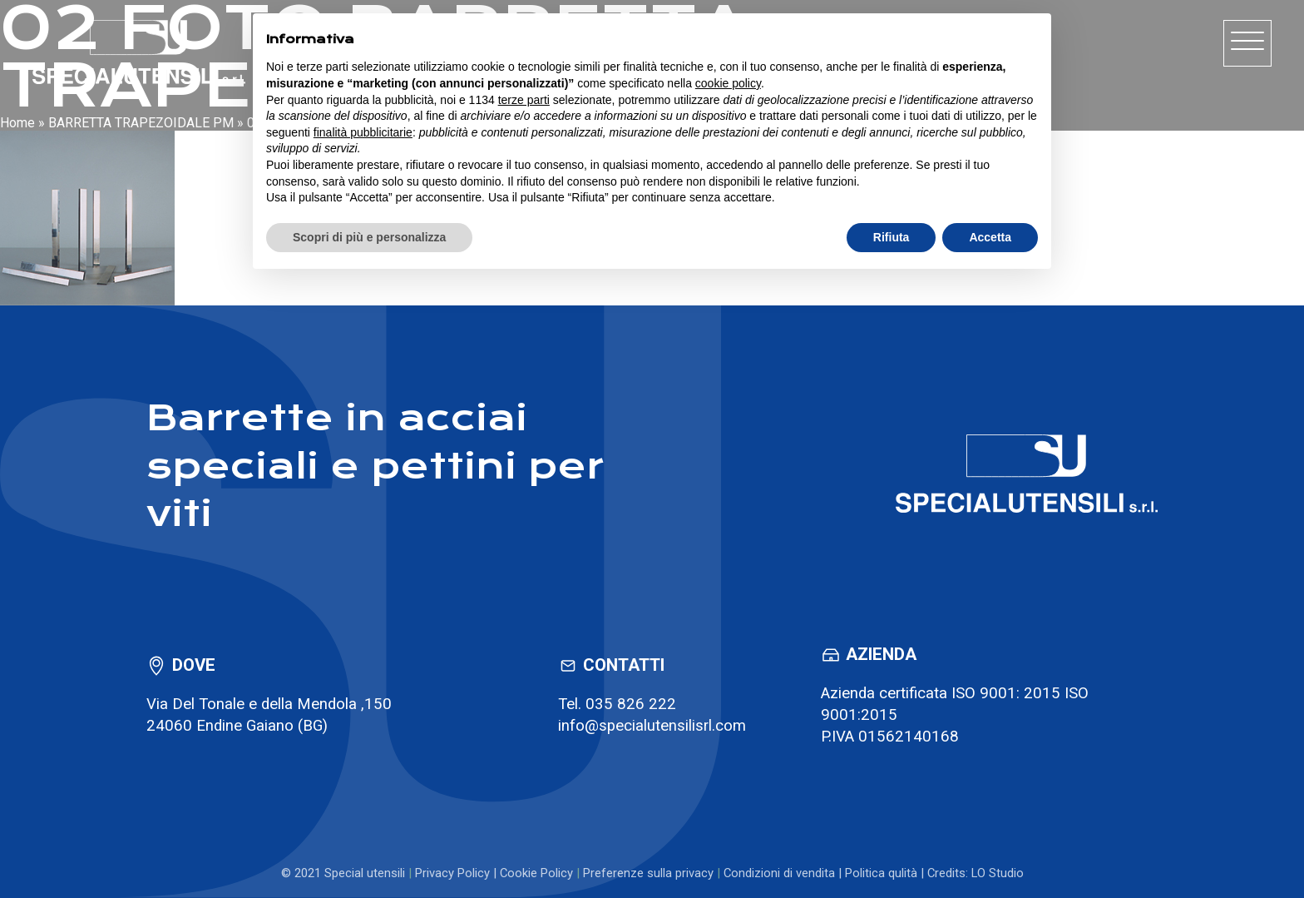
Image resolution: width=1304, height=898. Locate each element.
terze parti (524, 100)
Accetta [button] (990, 237)
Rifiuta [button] (891, 237)
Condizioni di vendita (779, 873)
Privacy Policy (452, 873)
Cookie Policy (536, 873)
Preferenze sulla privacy (648, 873)
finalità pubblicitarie (363, 132)
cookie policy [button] (728, 83)
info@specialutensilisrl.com (652, 726)
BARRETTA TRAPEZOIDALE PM (141, 123)
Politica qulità (881, 873)
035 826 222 (630, 704)
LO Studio (997, 873)
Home (17, 123)
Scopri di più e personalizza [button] (369, 237)
